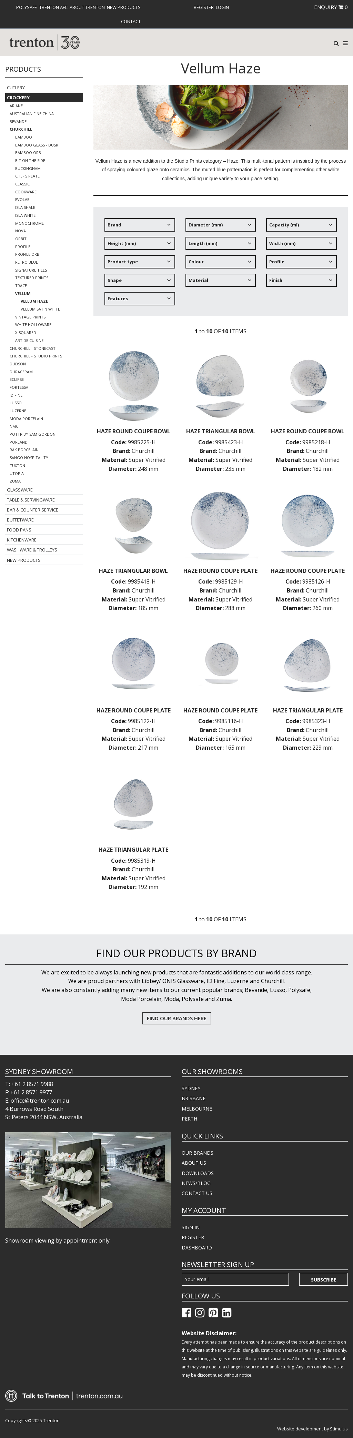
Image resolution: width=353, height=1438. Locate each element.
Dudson (18, 363)
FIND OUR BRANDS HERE (176, 1018)
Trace (21, 285)
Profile (22, 246)
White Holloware (33, 324)
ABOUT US (194, 1162)
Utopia (17, 473)
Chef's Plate (27, 176)
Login (222, 7)
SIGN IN (191, 1227)
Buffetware (20, 520)
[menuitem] (26, 7)
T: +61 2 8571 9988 (29, 1084)
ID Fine (16, 395)
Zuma (15, 481)
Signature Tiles (31, 270)
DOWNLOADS (198, 1173)
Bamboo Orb (28, 152)
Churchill (21, 129)
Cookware (26, 191)
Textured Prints (31, 277)
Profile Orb (27, 254)
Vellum (23, 293)
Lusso (16, 402)
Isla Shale (25, 207)
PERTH (189, 1118)
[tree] (220, 264)
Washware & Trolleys (32, 550)
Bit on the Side (30, 160)
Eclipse (17, 379)
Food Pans (19, 530)
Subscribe (323, 1279)
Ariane (16, 105)
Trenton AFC (53, 7)
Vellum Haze (34, 301)
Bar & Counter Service (32, 510)
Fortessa (19, 387)
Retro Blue (26, 262)
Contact (131, 21)
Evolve (22, 199)
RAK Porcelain (24, 449)
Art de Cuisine (29, 340)
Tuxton (17, 465)
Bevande (18, 121)
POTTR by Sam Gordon (33, 434)
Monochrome (29, 223)
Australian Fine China (32, 113)
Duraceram (21, 371)
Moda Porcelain (26, 418)
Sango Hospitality (29, 457)
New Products (124, 7)
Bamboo (23, 137)
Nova (20, 230)
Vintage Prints (30, 317)
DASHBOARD (197, 1247)
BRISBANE (193, 1098)
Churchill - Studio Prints (36, 355)
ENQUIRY (331, 6)
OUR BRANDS (197, 1153)
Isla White (25, 215)
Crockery (18, 97)
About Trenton (87, 7)
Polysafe (26, 7)
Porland (19, 442)
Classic (22, 183)
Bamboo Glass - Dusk (36, 145)
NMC (14, 426)
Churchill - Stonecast (33, 348)
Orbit (21, 238)
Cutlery (16, 87)
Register (204, 7)
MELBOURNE (197, 1108)
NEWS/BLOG (196, 1183)
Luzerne (18, 410)
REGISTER (193, 1237)
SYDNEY (191, 1088)
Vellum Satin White (40, 309)
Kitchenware (22, 540)
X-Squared (25, 332)
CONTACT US (197, 1193)
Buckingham (28, 168)
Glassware (20, 490)
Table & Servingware (31, 500)
